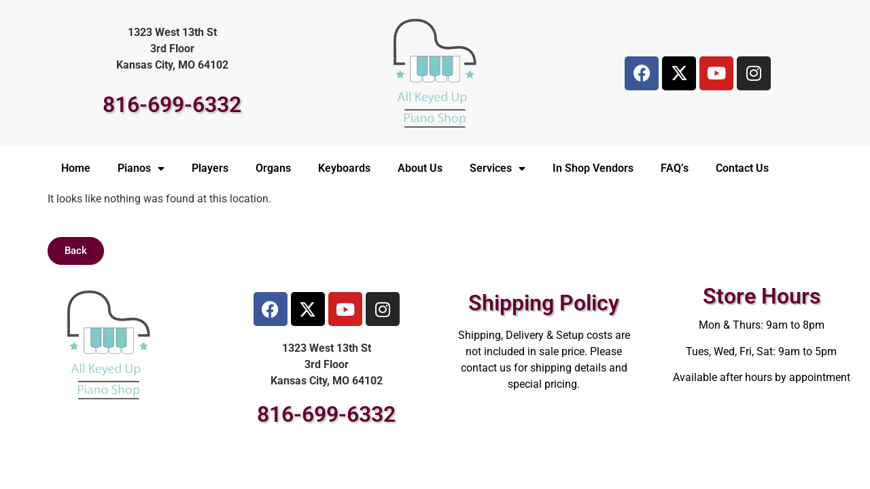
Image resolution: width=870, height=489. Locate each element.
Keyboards (344, 168)
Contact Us (742, 168)
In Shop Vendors (593, 168)
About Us (420, 168)
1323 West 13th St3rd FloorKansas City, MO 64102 (172, 48)
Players (210, 168)
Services (497, 168)
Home (75, 168)
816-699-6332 (172, 104)
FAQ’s (675, 168)
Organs (273, 168)
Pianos (141, 168)
